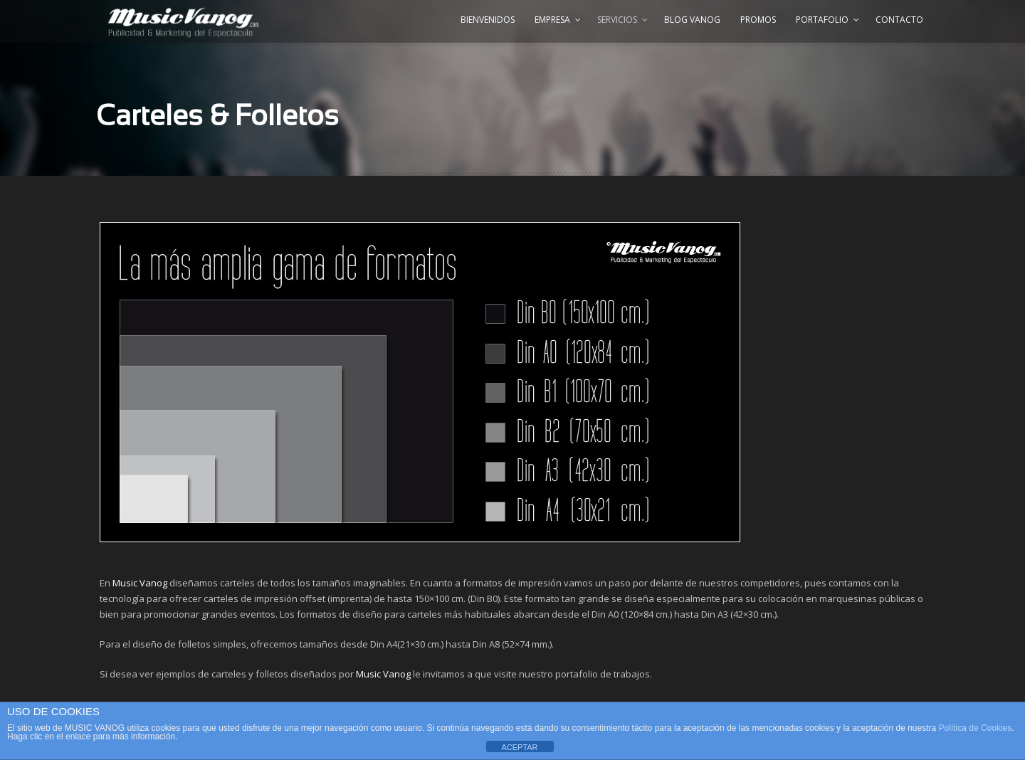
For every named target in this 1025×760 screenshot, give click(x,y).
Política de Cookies (975, 728)
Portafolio (822, 20)
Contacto (899, 20)
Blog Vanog (692, 20)
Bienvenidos (488, 20)
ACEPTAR (519, 747)
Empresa (552, 20)
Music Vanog (139, 582)
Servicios (617, 20)
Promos (758, 20)
